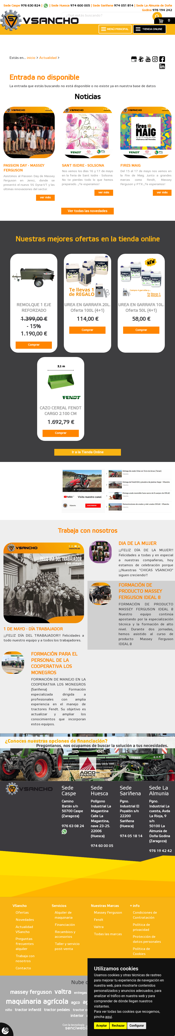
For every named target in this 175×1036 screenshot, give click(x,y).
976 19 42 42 (160, 851)
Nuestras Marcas (105, 906)
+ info (135, 906)
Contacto (23, 968)
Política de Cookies (141, 951)
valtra (62, 992)
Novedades (25, 919)
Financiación (65, 924)
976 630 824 (30, 5)
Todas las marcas (108, 934)
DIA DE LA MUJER (137, 544)
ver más (45, 197)
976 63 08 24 (73, 826)
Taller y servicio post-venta (67, 946)
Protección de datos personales (147, 939)
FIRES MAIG (130, 165)
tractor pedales (57, 1010)
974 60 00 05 (102, 846)
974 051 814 (123, 5)
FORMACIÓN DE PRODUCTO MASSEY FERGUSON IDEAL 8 (140, 592)
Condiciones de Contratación (145, 915)
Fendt (98, 919)
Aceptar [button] (101, 1025)
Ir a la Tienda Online (88, 452)
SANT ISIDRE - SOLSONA (83, 165)
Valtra (99, 927)
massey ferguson (31, 992)
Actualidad (48, 58)
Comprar (34, 345)
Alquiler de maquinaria (64, 915)
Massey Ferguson (108, 912)
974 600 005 (80, 5)
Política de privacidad (141, 927)
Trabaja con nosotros (25, 959)
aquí (108, 1017)
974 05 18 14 (131, 836)
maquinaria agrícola (37, 1002)
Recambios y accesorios (65, 934)
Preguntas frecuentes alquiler (25, 944)
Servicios (59, 906)
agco (75, 1003)
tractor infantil (28, 1010)
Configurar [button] (136, 1025)
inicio (31, 58)
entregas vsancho (86, 993)
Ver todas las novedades (87, 211)
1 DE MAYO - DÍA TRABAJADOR (33, 629)
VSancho (20, 906)
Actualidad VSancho (24, 929)
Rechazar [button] (118, 1025)
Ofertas (22, 912)
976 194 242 (162, 10)
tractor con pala (85, 1010)
